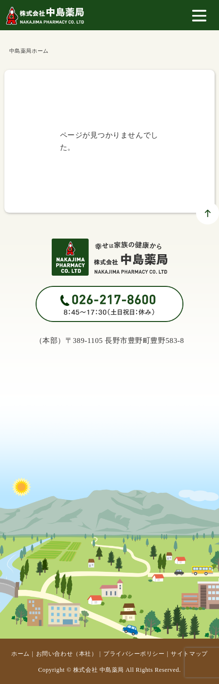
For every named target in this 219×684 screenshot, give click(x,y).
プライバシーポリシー (133, 653)
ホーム (20, 653)
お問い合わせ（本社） (66, 653)
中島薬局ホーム (29, 51)
